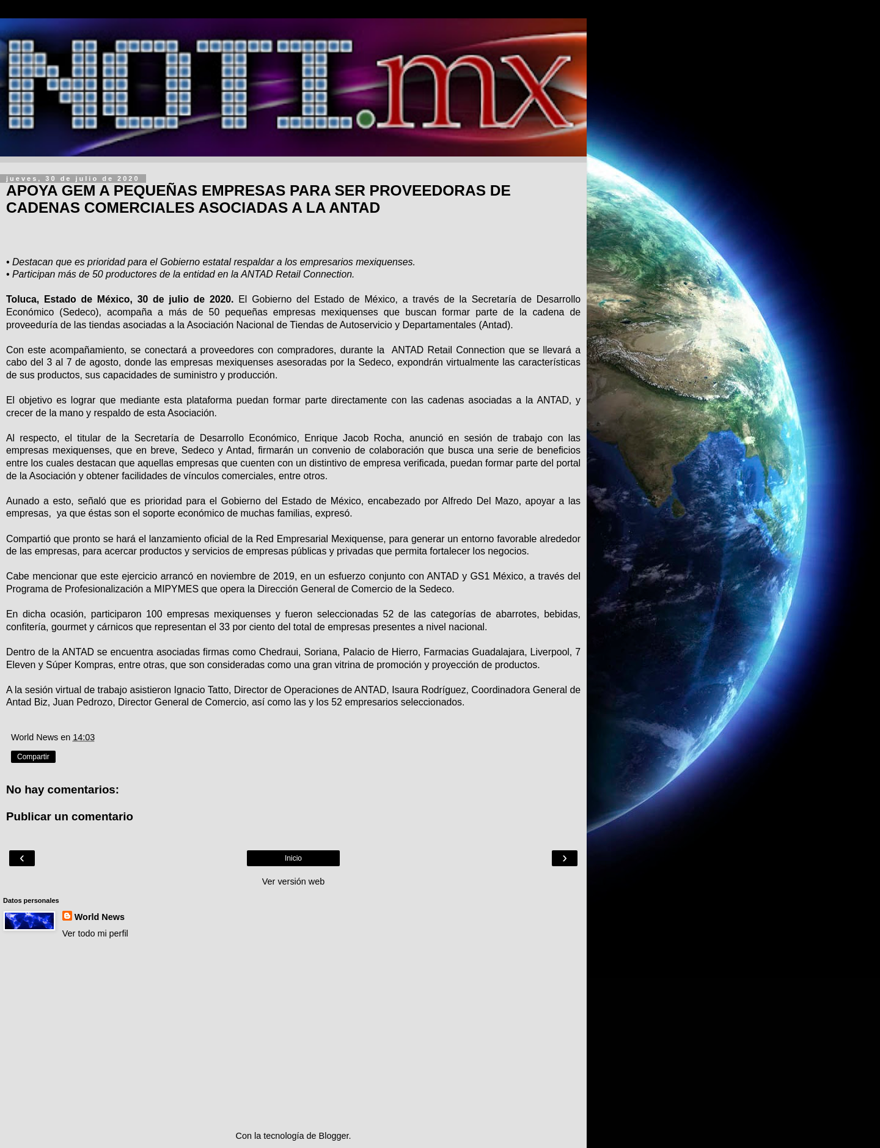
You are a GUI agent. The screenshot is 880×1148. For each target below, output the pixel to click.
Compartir (33, 756)
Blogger (334, 1136)
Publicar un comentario (69, 816)
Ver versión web (293, 881)
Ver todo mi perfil (95, 933)
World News (100, 917)
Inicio (293, 858)
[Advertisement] (293, 1034)
